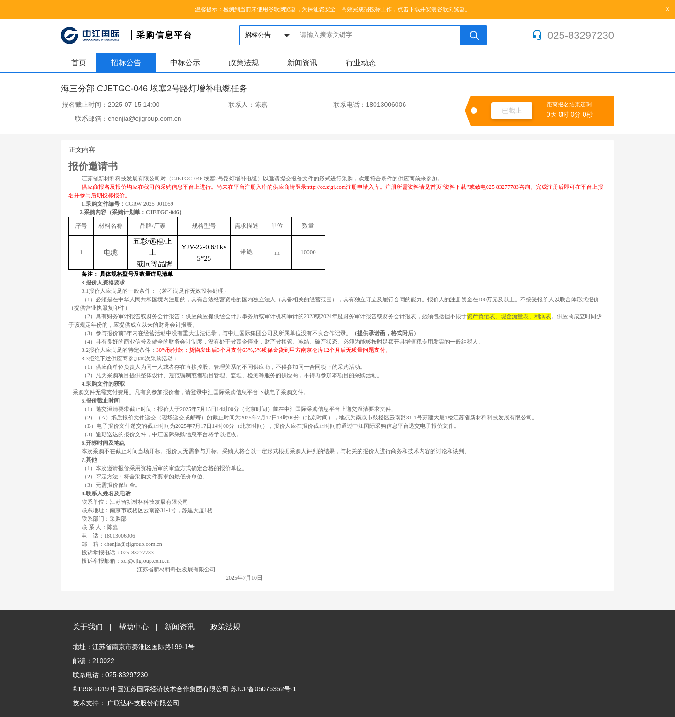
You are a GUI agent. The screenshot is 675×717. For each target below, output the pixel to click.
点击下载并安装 (417, 9)
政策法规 (244, 63)
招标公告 (126, 63)
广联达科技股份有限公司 (143, 703)
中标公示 (185, 63)
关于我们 (92, 627)
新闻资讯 (302, 63)
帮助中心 (138, 627)
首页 (78, 63)
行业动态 (361, 63)
